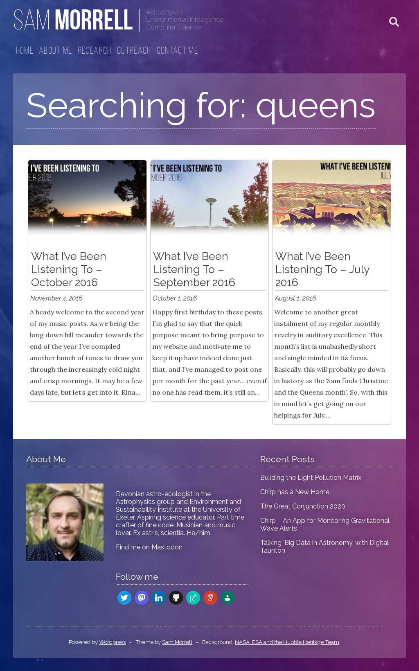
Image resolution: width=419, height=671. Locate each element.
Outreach (134, 51)
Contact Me (177, 51)
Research (95, 51)
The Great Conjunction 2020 (302, 506)
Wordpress (112, 642)
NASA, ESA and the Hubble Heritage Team (287, 642)
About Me (55, 51)
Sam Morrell (177, 642)
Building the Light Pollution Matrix (310, 477)
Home (25, 51)
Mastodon (166, 547)
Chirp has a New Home (294, 492)
